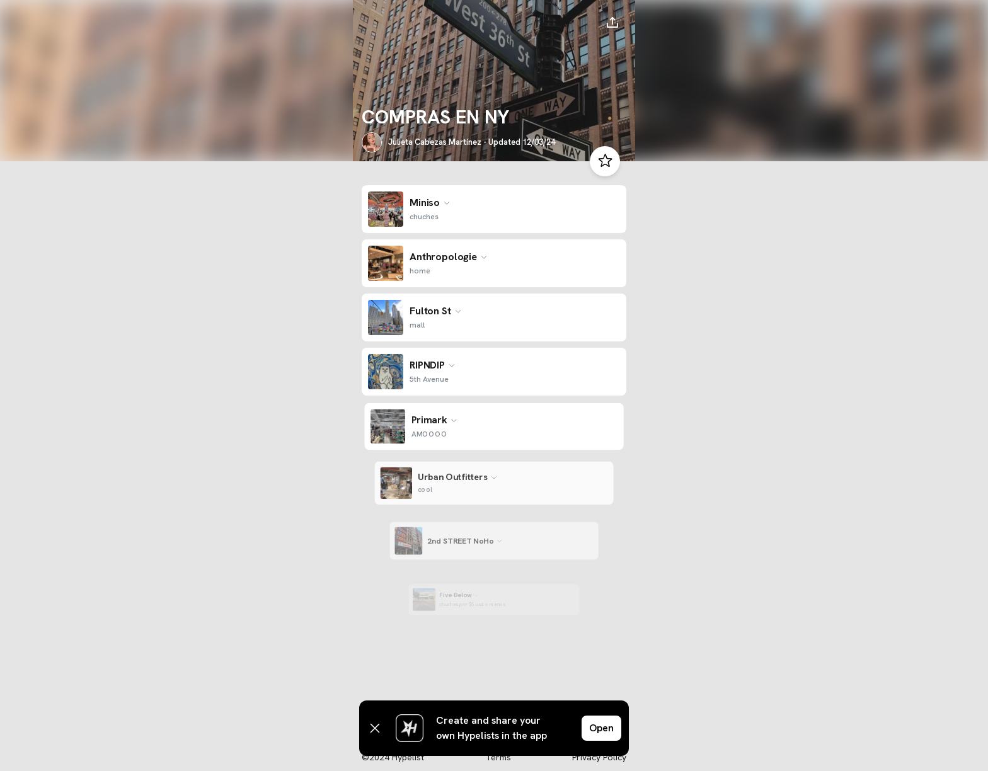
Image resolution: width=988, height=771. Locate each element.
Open (601, 727)
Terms (498, 757)
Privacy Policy (599, 757)
